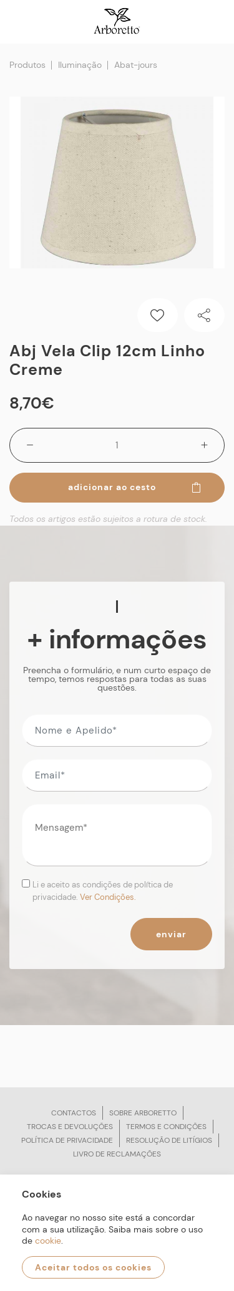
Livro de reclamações (117, 1154)
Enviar (171, 934)
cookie (48, 1240)
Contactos (73, 1113)
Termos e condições (166, 1127)
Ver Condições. (108, 897)
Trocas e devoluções (70, 1127)
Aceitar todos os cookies (93, 1267)
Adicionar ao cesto (135, 487)
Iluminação (80, 64)
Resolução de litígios (169, 1140)
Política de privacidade (67, 1140)
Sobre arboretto (143, 1113)
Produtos (27, 64)
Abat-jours (135, 64)
